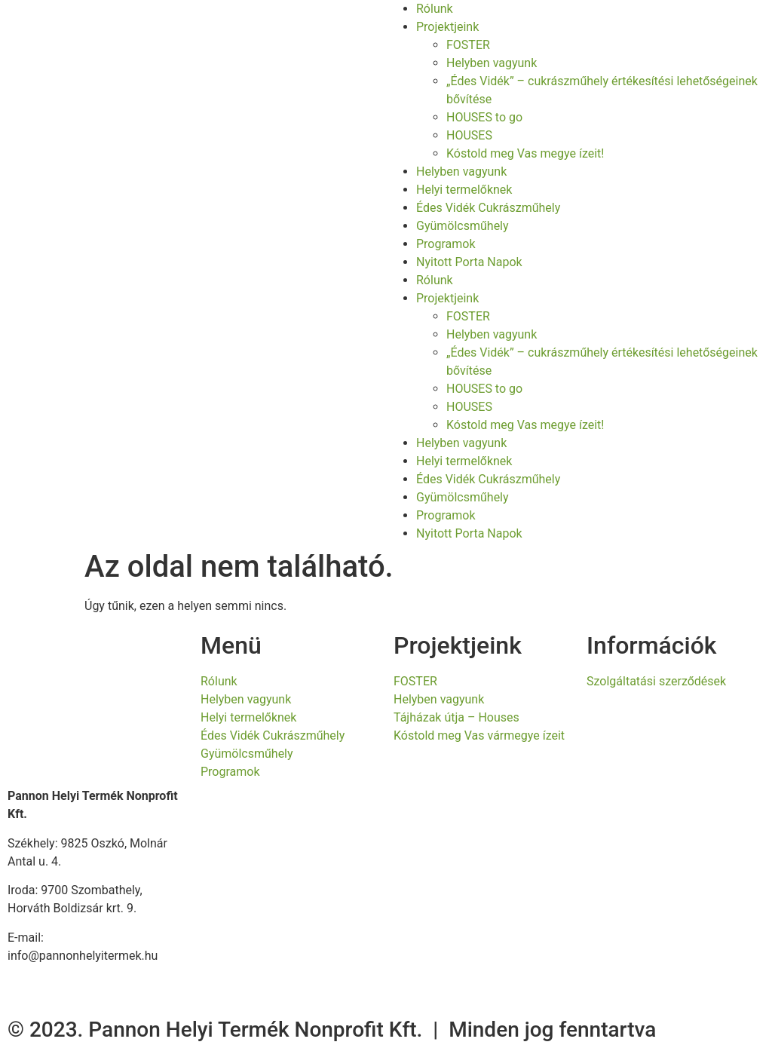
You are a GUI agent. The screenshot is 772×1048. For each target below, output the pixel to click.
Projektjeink (447, 27)
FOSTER (468, 45)
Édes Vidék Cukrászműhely (488, 208)
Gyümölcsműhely (462, 226)
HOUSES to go (484, 117)
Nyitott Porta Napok (469, 262)
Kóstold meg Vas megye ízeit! (525, 153)
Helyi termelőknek (464, 189)
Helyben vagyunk (491, 63)
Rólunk (434, 9)
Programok (446, 244)
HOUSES (469, 135)
